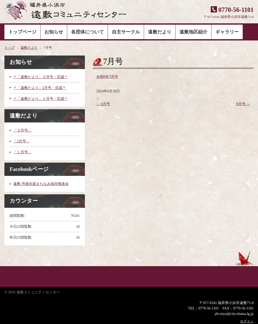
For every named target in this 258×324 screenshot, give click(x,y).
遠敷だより (159, 32)
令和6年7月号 (107, 77)
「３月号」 (22, 130)
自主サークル (126, 32)
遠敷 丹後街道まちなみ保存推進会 (41, 184)
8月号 (243, 104)
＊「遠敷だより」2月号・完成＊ (39, 88)
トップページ (22, 32)
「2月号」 (21, 141)
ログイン (247, 321)
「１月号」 (22, 152)
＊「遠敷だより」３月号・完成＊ (40, 77)
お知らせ (53, 32)
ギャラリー (227, 32)
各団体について (87, 32)
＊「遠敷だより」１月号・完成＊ (40, 99)
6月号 (103, 104)
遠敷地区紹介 (193, 32)
